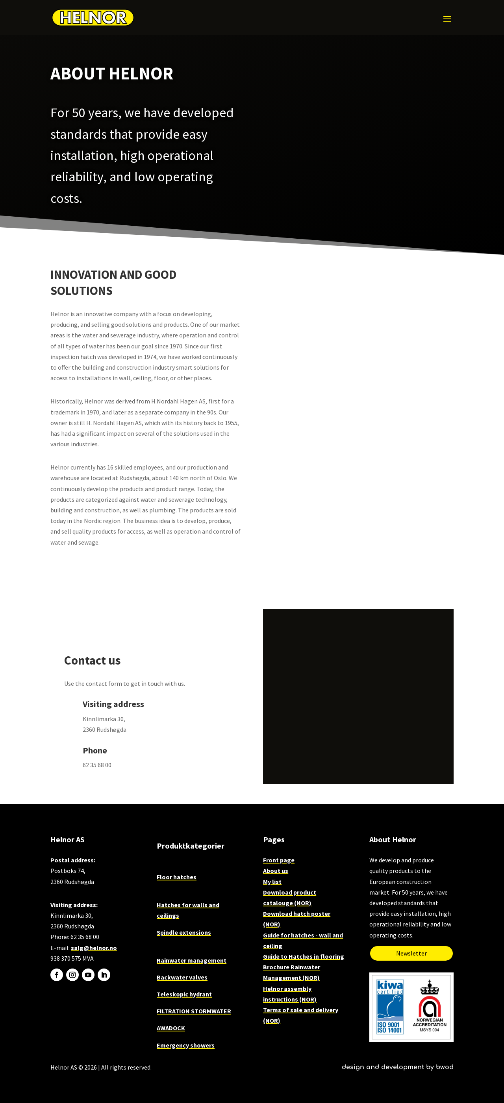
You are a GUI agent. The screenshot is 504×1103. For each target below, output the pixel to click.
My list (272, 882)
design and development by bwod (398, 1067)
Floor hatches (176, 877)
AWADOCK (171, 1028)
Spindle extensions (184, 932)
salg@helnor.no (94, 948)
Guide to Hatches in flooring (303, 956)
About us (275, 871)
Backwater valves (182, 977)
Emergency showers (186, 1045)
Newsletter (411, 953)
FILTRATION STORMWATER (194, 1011)
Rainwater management (191, 960)
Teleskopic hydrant (184, 994)
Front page (279, 860)
